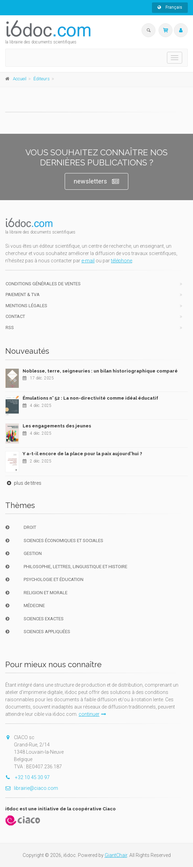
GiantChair (116, 855)
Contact (15, 316)
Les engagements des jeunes (57, 425)
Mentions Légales (26, 305)
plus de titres (23, 483)
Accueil (19, 78)
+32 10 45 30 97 (27, 777)
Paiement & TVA (23, 294)
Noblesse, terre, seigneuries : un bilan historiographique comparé (100, 371)
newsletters (96, 181)
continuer (92, 714)
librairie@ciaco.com (31, 788)
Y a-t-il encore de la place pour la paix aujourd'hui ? (82, 453)
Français (170, 7)
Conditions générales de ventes (43, 283)
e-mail (88, 260)
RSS (10, 327)
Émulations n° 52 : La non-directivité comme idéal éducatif (90, 398)
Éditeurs (41, 78)
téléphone (121, 260)
